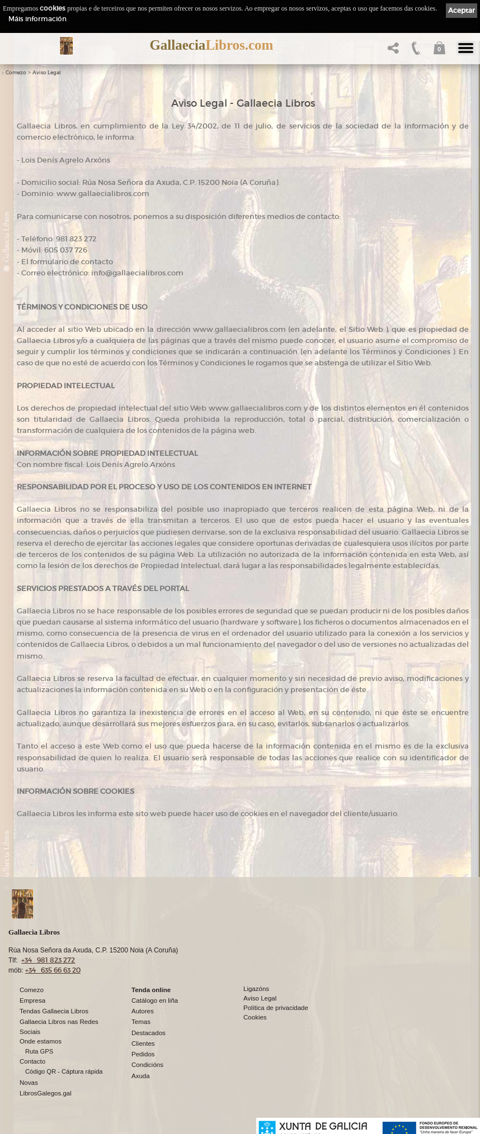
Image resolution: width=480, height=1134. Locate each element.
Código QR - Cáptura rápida (64, 1071)
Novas (29, 1082)
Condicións (147, 1064)
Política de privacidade (275, 1007)
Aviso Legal (46, 72)
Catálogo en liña (154, 1000)
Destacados (148, 1033)
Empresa (32, 1000)
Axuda (140, 1076)
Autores (142, 1011)
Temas (140, 1021)
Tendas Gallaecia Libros (54, 1011)
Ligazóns (256, 988)
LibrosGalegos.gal (46, 1093)
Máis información (37, 19)
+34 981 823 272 (48, 960)
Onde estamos (41, 1041)
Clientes (143, 1043)
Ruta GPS (39, 1051)
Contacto (32, 1061)
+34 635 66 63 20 (53, 970)
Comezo (16, 72)
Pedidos (143, 1054)
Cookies (255, 1017)
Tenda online (151, 990)
